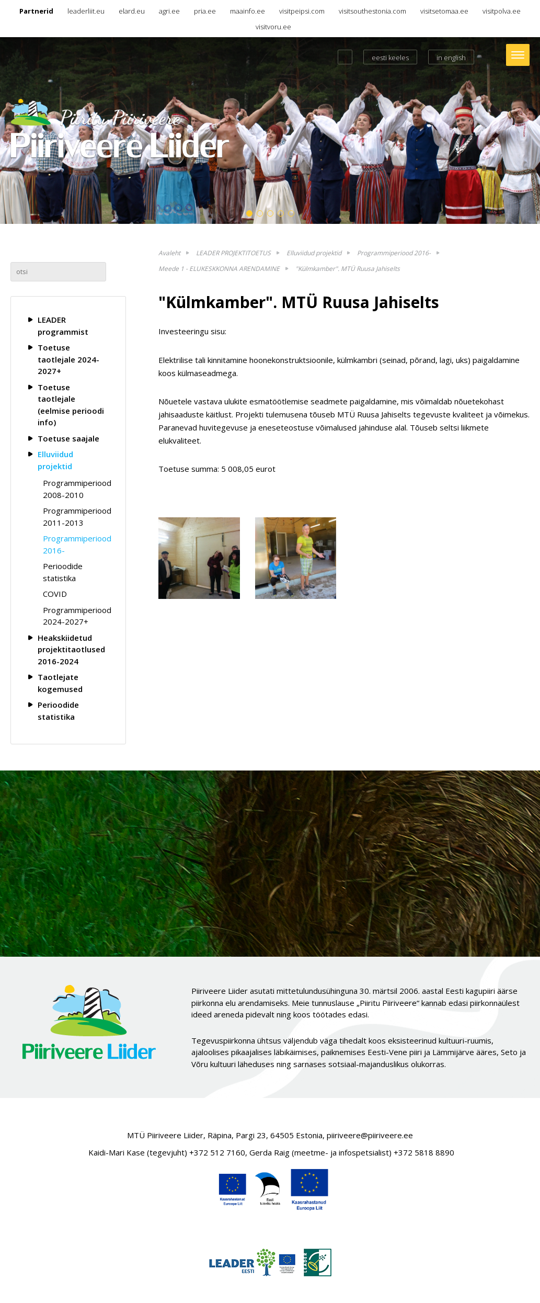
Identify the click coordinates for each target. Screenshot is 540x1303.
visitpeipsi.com (302, 11)
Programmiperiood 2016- (75, 544)
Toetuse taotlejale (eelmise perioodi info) (71, 405)
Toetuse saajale (68, 438)
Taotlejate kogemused (60, 683)
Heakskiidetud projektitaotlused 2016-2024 (71, 649)
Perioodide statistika (63, 572)
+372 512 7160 (217, 1152)
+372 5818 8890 (424, 1152)
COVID (55, 593)
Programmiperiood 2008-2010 (75, 489)
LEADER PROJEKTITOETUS (233, 252)
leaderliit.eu (86, 11)
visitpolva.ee (501, 11)
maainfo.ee (247, 11)
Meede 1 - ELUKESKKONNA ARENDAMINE (219, 268)
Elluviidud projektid (55, 460)
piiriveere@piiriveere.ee (370, 1135)
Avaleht (169, 252)
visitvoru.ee (273, 26)
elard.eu (132, 11)
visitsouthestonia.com (372, 11)
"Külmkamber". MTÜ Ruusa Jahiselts (347, 268)
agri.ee (169, 11)
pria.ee (205, 11)
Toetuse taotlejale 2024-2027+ (68, 359)
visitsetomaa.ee (444, 11)
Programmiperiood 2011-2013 (75, 516)
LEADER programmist (63, 325)
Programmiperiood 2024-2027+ (75, 616)
